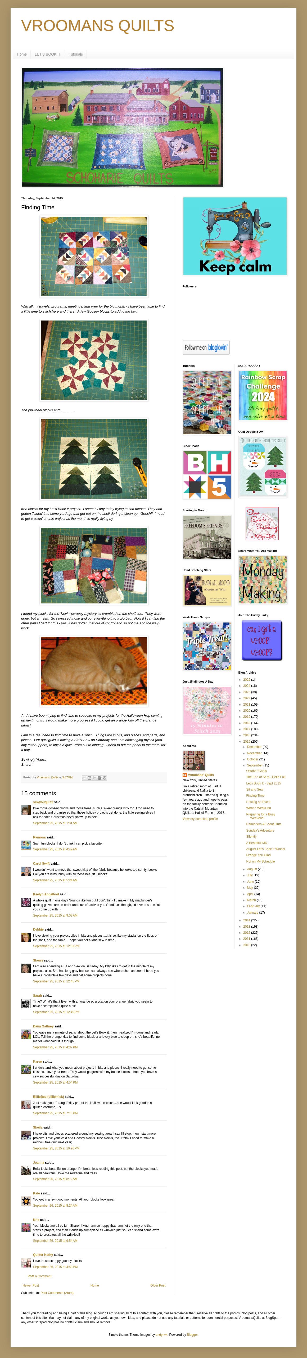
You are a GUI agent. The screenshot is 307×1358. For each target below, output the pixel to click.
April (250, 894)
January (253, 912)
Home (22, 54)
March (252, 900)
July (250, 875)
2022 (247, 698)
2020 (247, 710)
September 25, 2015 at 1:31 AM (55, 823)
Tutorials (76, 54)
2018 (247, 723)
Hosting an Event (258, 802)
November (255, 753)
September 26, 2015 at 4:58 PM (55, 1267)
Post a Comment (39, 1276)
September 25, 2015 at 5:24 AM (55, 880)
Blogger (192, 1335)
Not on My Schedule (260, 861)
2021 (247, 704)
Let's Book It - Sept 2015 (263, 783)
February (253, 906)
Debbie (38, 929)
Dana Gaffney (43, 1026)
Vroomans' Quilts (201, 775)
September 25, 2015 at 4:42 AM (55, 849)
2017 (247, 729)
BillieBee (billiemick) (48, 1097)
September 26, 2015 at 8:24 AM (55, 1205)
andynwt (162, 1335)
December (255, 747)
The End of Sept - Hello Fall (265, 777)
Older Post (157, 1285)
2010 (247, 945)
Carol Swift (41, 863)
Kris (36, 1220)
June (251, 881)
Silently (251, 836)
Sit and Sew (254, 789)
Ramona (39, 837)
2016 (247, 735)
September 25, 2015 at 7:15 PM (55, 1113)
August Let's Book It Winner (265, 849)
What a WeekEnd (258, 808)
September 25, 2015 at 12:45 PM (56, 981)
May (250, 888)
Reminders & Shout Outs (263, 824)
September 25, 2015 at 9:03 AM (55, 915)
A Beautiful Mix (256, 843)
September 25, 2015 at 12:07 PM (56, 946)
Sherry (38, 960)
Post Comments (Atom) (57, 1293)
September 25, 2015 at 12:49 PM (56, 1012)
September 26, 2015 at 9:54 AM (55, 1241)
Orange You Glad (258, 855)
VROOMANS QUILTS (97, 25)
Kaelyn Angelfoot (46, 894)
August (252, 869)
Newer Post (30, 1285)
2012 (247, 933)
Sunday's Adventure (260, 830)
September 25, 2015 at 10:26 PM (56, 1148)
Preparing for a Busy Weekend (260, 816)
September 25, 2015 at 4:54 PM (55, 1082)
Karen (37, 1061)
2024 (247, 686)
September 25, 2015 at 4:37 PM (55, 1047)
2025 (247, 680)
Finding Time (255, 795)
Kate (36, 1193)
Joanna (38, 1163)
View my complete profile (200, 819)
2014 (247, 920)
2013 (247, 926)
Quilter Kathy (43, 1255)
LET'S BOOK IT (48, 54)
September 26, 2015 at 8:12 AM (55, 1179)
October (253, 759)
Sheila (37, 1127)
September (255, 765)
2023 (247, 692)
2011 (247, 939)
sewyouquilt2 (43, 802)
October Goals (256, 771)
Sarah (37, 996)
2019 (247, 717)
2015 (247, 741)
